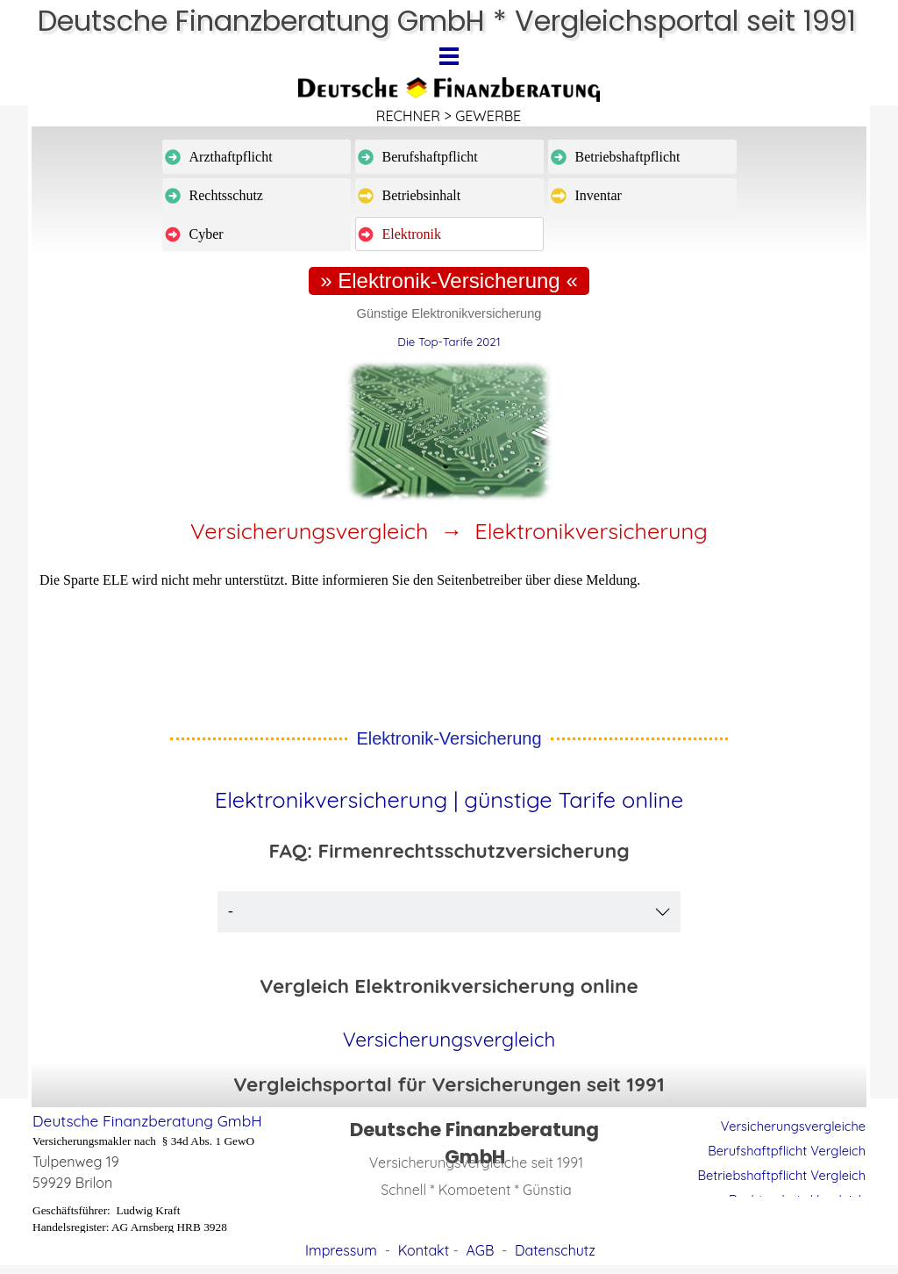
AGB (480, 1250)
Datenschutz (555, 1250)
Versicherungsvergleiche (793, 1126)
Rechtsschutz (226, 195)
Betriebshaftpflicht (628, 156)
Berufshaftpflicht (430, 156)
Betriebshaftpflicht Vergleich (782, 1175)
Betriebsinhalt (421, 195)
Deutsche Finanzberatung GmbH (147, 1121)
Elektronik (412, 234)
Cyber (206, 234)
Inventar (598, 195)
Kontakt (423, 1250)
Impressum (341, 1250)
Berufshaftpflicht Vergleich (787, 1150)
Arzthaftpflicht (231, 156)
